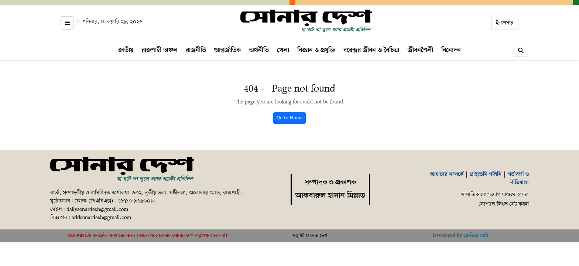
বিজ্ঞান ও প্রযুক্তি (316, 50)
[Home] (306, 21)
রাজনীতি (196, 50)
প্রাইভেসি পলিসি (485, 174)
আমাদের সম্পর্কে (446, 174)
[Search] (520, 50)
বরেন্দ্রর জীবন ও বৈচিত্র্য (371, 50)
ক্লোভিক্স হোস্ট (475, 235)
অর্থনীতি (259, 50)
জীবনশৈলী (420, 50)
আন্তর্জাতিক (227, 50)
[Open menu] (67, 23)
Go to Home (289, 118)
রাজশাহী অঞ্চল (159, 50)
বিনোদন (451, 50)
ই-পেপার (505, 23)
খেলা (283, 50)
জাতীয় (125, 50)
